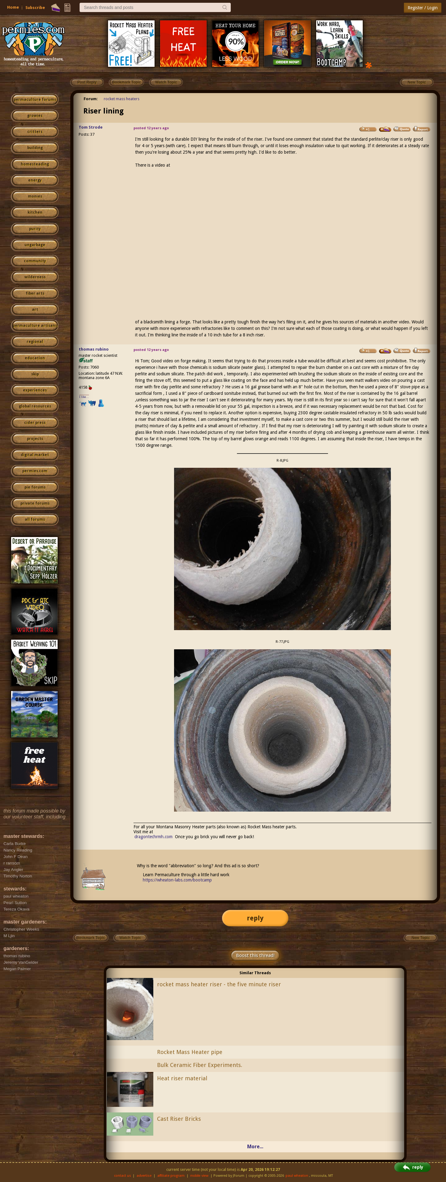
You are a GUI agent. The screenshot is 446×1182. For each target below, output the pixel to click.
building (35, 148)
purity (35, 229)
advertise (144, 1176)
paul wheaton (297, 1176)
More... (255, 1147)
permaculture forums (35, 99)
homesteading (35, 164)
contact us (122, 1176)
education (35, 358)
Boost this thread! (255, 955)
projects (35, 439)
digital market (35, 455)
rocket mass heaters (121, 98)
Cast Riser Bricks (179, 1119)
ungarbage (34, 245)
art (35, 309)
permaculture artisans (35, 325)
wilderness (35, 277)
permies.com (34, 471)
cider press (35, 422)
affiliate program (171, 1176)
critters (34, 132)
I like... (84, 397)
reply (255, 918)
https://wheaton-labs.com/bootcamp (177, 880)
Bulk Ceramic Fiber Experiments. (199, 1065)
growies (34, 115)
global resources (35, 406)
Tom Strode (91, 127)
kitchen (35, 212)
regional (35, 341)
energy (35, 180)
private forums (35, 503)
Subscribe (35, 7)
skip (35, 374)
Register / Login (423, 7)
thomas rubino (94, 349)
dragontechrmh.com (153, 836)
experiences (35, 390)
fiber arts (35, 293)
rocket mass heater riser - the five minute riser (219, 984)
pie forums (35, 487)
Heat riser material (182, 1078)
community (35, 261)
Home (13, 7)
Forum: (91, 98)
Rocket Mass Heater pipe (189, 1052)
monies (35, 196)
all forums (35, 519)
